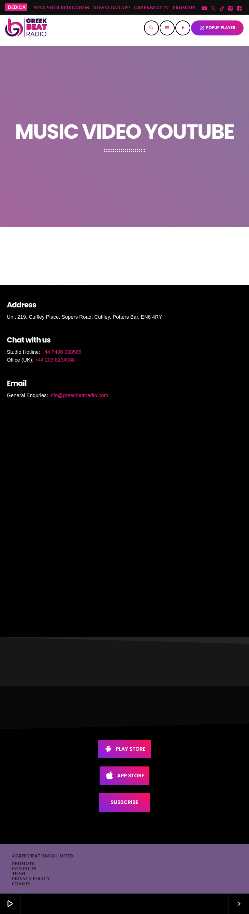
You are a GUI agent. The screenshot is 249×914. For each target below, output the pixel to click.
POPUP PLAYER (217, 28)
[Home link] (26, 28)
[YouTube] (204, 8)
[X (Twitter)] (213, 8)
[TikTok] (221, 8)
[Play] (182, 27)
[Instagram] (230, 8)
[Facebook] (239, 8)
